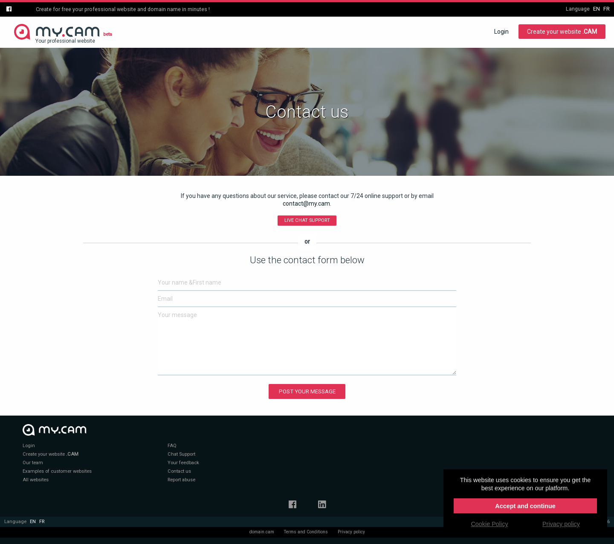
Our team (33, 462)
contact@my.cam (306, 203)
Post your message (307, 391)
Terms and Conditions (306, 531)
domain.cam (261, 531)
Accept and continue (525, 506)
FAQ (172, 445)
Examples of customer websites (57, 471)
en (596, 9)
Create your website (562, 31)
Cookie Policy (489, 524)
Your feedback (183, 462)
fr (606, 9)
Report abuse (181, 480)
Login (501, 31)
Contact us (179, 471)
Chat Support (181, 454)
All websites (36, 480)
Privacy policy (351, 531)
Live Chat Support (307, 220)
